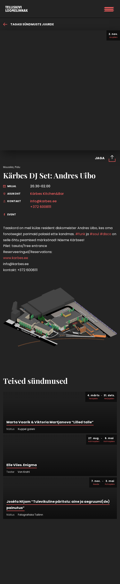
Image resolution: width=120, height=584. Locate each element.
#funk (80, 234)
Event (9, 214)
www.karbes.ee (15, 258)
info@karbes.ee (43, 201)
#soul (94, 234)
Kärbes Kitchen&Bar (47, 193)
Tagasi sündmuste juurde (28, 24)
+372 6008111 (40, 207)
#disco (105, 234)
